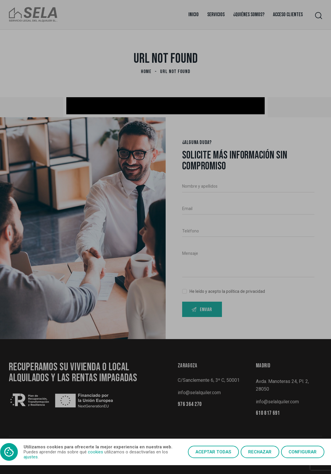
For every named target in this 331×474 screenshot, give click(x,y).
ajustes (31, 457)
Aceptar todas (213, 452)
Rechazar (259, 452)
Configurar (303, 452)
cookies (95, 452)
